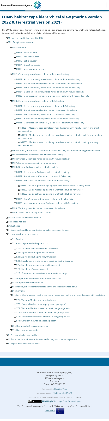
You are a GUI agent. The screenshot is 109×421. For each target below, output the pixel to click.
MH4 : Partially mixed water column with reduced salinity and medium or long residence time (56, 150)
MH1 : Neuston (19, 47)
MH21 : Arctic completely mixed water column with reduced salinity (48, 79)
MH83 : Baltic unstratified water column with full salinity (42, 180)
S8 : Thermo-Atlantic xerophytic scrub (30, 325)
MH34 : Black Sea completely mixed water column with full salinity (47, 118)
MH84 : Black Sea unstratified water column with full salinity (44, 199)
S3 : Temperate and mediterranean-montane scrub (36, 278)
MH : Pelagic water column (20, 42)
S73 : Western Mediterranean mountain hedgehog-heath (43, 308)
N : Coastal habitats (17, 221)
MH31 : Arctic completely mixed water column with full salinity (45, 106)
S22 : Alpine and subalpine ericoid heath (35, 252)
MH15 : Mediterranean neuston (31, 69)
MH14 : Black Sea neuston (28, 64)
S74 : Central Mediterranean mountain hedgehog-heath (42, 312)
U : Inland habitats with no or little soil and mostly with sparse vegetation (42, 339)
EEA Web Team (60, 389)
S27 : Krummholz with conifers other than (41, 273)
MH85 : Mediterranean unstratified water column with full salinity (47, 203)
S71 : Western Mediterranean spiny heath (36, 300)
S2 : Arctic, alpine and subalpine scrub (30, 243)
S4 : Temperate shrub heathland (27, 282)
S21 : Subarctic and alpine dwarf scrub (37, 248)
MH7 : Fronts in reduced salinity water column (34, 162)
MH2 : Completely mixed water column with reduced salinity (40, 74)
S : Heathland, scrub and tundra (23, 234)
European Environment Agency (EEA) (54, 372)
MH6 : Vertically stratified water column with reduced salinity (41, 158)
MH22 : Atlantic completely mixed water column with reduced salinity (49, 83)
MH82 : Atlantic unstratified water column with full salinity (43, 176)
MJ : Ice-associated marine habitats (24, 217)
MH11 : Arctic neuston (26, 52)
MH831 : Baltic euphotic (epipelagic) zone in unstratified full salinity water (55, 185)
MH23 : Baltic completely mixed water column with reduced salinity (48, 87)
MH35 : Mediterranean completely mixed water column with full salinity (50, 122)
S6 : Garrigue (18, 290)
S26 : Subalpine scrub (32, 269)
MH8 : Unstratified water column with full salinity (35, 167)
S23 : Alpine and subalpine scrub (36, 256)
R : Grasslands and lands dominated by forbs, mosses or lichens (38, 229)
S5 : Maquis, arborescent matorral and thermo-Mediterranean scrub (44, 286)
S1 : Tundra (17, 239)
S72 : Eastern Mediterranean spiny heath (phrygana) (41, 304)
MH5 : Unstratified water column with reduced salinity (37, 154)
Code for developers (72, 401)
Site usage (57, 401)
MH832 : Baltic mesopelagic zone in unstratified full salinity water (51, 189)
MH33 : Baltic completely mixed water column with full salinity (45, 114)
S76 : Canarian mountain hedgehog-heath (36, 320)
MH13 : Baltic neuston (26, 60)
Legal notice (50, 410)
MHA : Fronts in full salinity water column (31, 212)
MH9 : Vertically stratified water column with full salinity (38, 208)
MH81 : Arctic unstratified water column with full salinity (42, 172)
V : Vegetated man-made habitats (24, 343)
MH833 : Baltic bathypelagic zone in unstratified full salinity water (51, 193)
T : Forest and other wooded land (23, 335)
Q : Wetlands (14, 225)
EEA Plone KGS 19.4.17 (62, 393)
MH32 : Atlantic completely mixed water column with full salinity (46, 110)
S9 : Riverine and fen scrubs (25, 330)
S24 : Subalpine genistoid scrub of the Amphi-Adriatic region (44, 260)
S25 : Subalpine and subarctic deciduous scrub (38, 265)
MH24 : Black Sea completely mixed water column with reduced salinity (50, 91)
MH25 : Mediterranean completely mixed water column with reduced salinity (52, 95)
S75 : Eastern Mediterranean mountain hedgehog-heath (43, 316)
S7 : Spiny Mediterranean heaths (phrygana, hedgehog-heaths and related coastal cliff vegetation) (58, 294)
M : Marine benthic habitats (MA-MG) (25, 38)
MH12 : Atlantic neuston (27, 56)
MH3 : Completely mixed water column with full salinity (38, 101)
